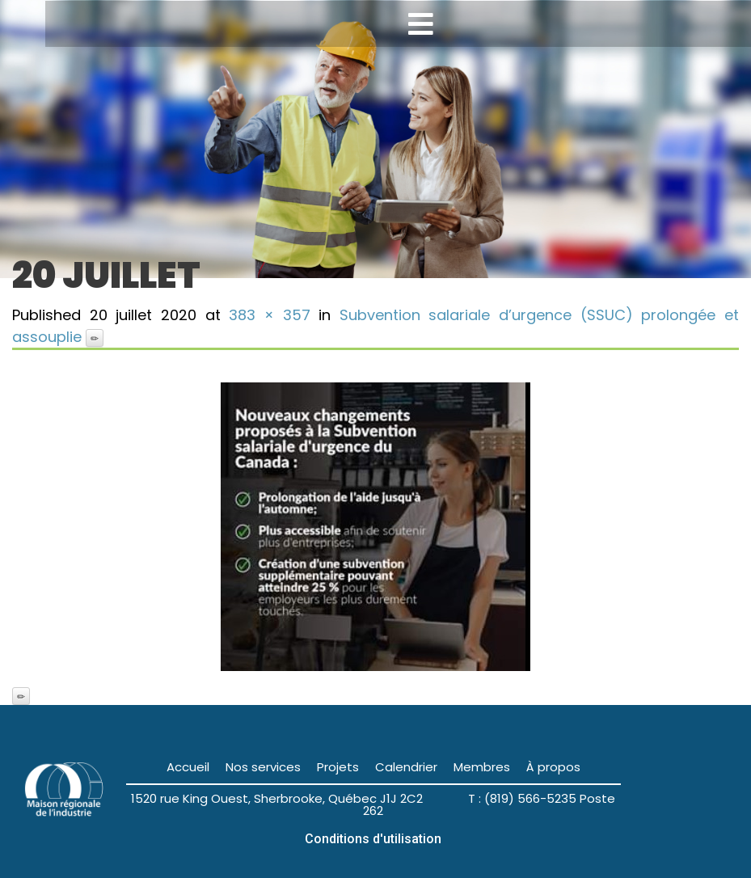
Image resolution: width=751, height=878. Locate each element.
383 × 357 (269, 315)
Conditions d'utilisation (373, 838)
